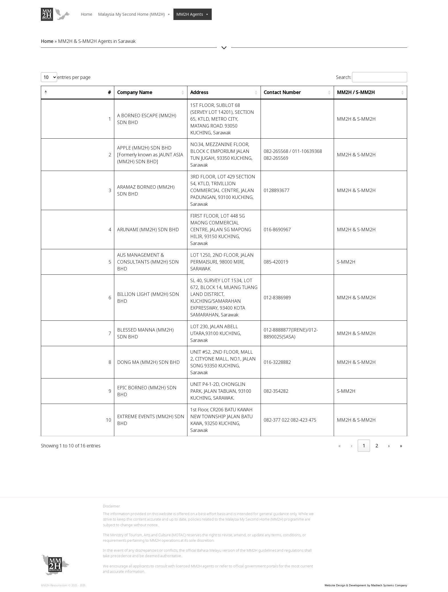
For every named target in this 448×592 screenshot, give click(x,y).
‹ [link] (351, 445)
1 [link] (364, 445)
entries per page (74, 77)
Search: (343, 77)
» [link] (401, 445)
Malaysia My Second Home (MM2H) (134, 14)
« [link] (339, 445)
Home (86, 14)
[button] (45, 92)
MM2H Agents (192, 14)
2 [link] (376, 445)
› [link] (389, 445)
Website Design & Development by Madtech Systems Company (366, 585)
